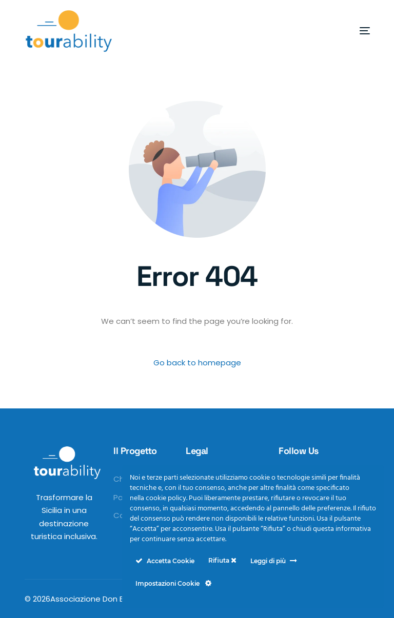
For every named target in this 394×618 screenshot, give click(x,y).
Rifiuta (222, 560)
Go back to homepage (197, 362)
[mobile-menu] (347, 31)
